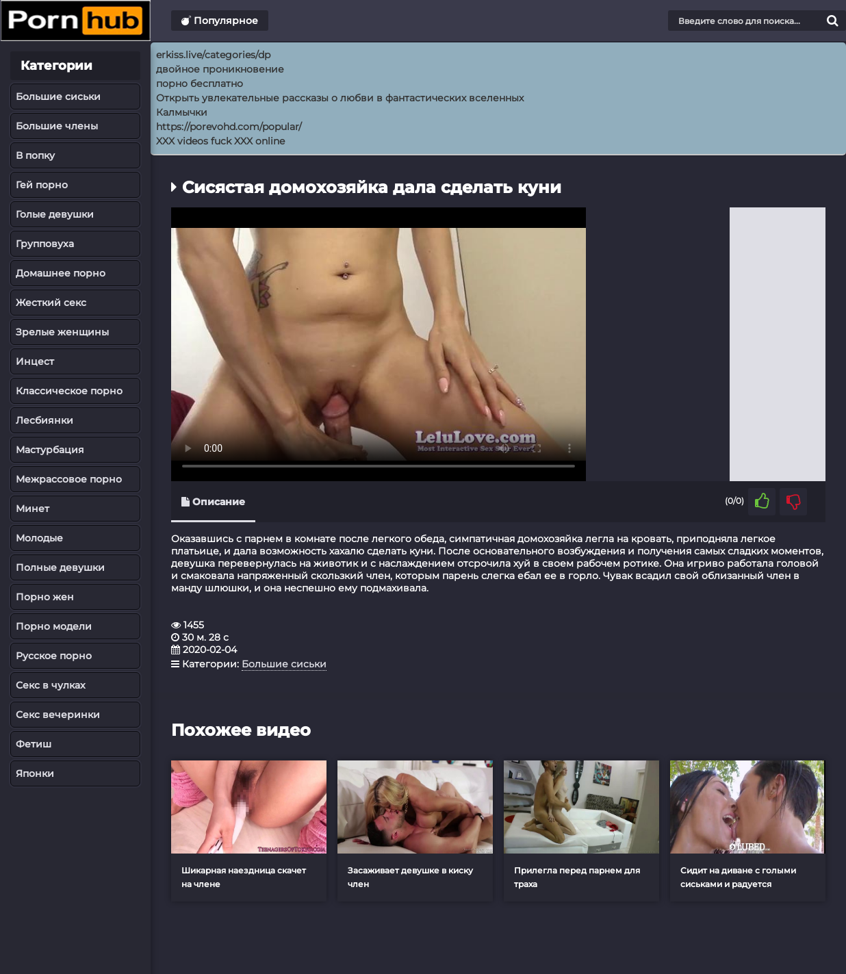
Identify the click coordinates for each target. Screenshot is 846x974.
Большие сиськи (58, 96)
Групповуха (45, 244)
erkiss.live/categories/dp (213, 55)
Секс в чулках (51, 685)
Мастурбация (50, 450)
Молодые (39, 538)
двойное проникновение (220, 69)
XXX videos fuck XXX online (220, 141)
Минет (32, 508)
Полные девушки (60, 567)
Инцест (35, 361)
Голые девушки (55, 214)
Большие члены (57, 126)
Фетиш (33, 744)
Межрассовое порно (69, 479)
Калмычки (181, 112)
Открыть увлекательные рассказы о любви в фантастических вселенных (340, 98)
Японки (35, 773)
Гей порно (42, 185)
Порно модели (54, 626)
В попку (35, 155)
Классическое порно (69, 391)
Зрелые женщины (62, 332)
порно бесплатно (199, 83)
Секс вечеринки (58, 714)
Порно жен (45, 597)
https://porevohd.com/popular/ (229, 126)
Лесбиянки (44, 420)
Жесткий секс (51, 302)
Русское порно (54, 656)
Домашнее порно (60, 273)
